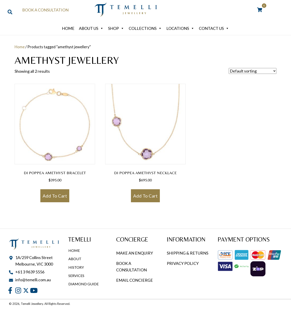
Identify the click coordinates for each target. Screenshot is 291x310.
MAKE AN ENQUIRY (134, 253)
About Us (91, 28)
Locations (180, 28)
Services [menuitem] (76, 275)
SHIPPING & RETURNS (187, 253)
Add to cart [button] (55, 195)
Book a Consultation (45, 9)
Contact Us (214, 28)
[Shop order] (252, 71)
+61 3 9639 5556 (29, 271)
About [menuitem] (74, 259)
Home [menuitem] (74, 250)
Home (68, 28)
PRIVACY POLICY (183, 263)
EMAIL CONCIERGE (135, 280)
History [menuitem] (76, 267)
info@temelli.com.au (33, 279)
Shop (116, 28)
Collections (145, 28)
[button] (10, 290)
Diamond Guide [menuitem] (83, 284)
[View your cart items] (259, 10)
